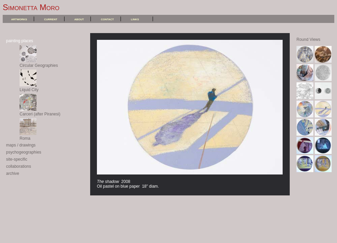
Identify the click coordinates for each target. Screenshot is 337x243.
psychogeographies (23, 152)
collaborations (18, 166)
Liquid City (29, 87)
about (79, 19)
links (135, 19)
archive (12, 173)
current (50, 19)
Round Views (308, 39)
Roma (28, 136)
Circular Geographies (39, 63)
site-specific (16, 159)
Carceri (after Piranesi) (40, 111)
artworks (19, 19)
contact (107, 19)
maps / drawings (20, 145)
